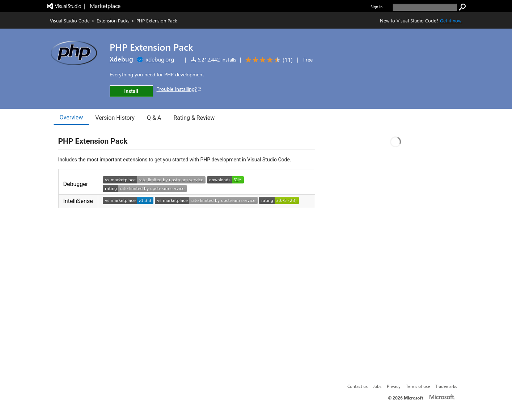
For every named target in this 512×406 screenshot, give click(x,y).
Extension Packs (113, 20)
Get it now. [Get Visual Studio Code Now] (451, 20)
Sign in (376, 6)
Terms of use (418, 386)
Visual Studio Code (70, 20)
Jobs (377, 386)
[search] (425, 7)
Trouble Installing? (179, 88)
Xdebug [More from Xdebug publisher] (121, 59)
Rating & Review (194, 117)
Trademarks (446, 386)
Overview (71, 117)
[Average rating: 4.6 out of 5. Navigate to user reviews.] (268, 60)
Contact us (357, 386)
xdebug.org (160, 59)
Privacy (394, 386)
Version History (115, 117)
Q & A (154, 117)
